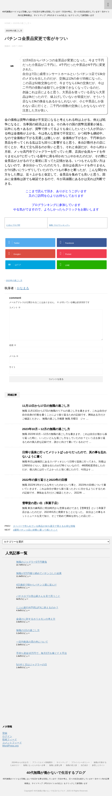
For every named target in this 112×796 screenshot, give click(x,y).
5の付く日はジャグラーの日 (31, 664)
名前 (12, 345)
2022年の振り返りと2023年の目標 (44, 479)
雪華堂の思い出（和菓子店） (41, 503)
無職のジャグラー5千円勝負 (31, 562)
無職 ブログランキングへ (59, 225)
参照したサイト (98, 765)
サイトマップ (62, 762)
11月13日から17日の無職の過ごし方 (46, 405)
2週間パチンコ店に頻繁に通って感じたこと (35, 530)
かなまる (23, 288)
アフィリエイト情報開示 (42, 762)
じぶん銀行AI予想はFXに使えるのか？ (37, 607)
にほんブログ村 (13, 225)
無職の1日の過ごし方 (28, 630)
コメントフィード (12, 742)
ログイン (7, 736)
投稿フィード (9, 739)
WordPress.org (10, 745)
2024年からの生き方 (20, 762)
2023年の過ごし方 (14, 280)
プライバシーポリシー (80, 762)
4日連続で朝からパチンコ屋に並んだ (36, 584)
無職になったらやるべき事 (34, 765)
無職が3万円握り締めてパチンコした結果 (39, 573)
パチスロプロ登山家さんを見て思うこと (38, 596)
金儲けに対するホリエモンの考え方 (35, 619)
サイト (12, 367)
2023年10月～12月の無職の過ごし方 (46, 429)
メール (13, 356)
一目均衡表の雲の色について (32, 641)
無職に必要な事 (55, 765)
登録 (4, 733)
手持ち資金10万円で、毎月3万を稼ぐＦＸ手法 (41, 653)
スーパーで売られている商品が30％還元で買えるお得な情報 (44, 526)
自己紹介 (84, 765)
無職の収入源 (71, 765)
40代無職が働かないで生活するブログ (55, 773)
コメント (14, 307)
